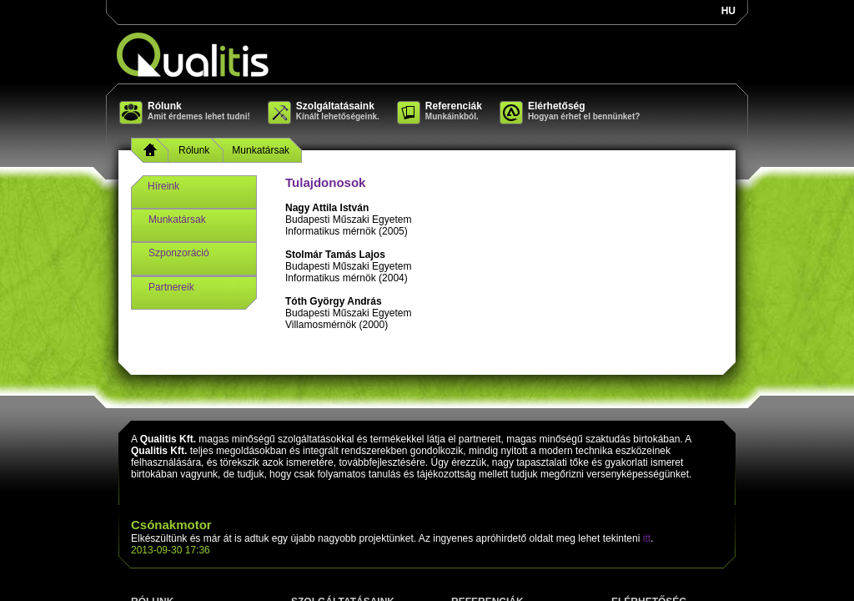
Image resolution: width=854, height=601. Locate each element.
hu (728, 11)
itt (647, 538)
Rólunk (193, 150)
